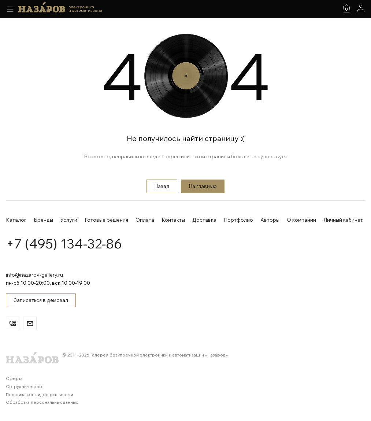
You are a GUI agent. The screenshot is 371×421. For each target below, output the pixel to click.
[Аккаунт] (360, 8)
